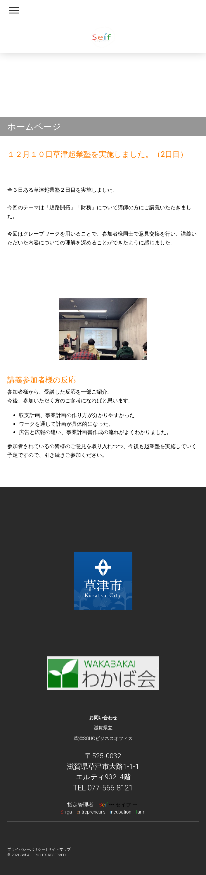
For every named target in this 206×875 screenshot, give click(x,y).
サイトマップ (59, 849)
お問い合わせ (103, 717)
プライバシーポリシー (26, 849)
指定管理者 (103, 805)
